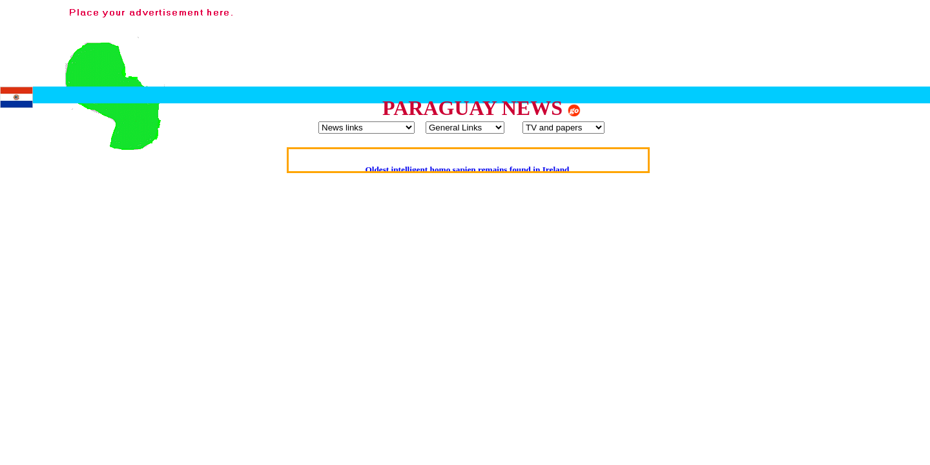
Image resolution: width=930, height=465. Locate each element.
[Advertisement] (690, 34)
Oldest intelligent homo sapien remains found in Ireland (467, 169)
